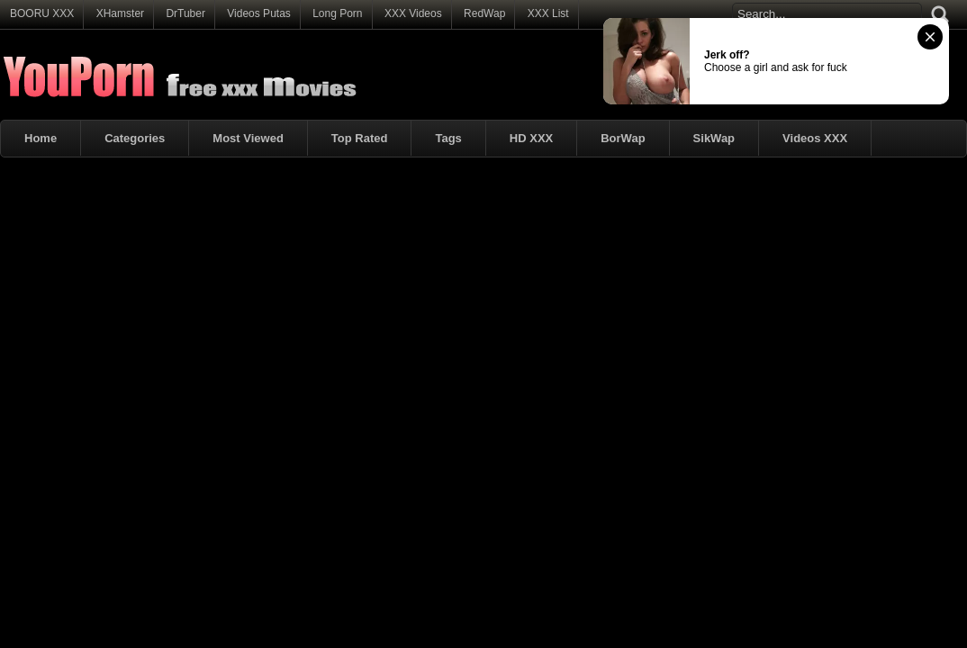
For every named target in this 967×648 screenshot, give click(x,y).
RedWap (484, 13)
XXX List (548, 13)
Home (40, 138)
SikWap (714, 138)
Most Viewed (248, 138)
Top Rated (359, 138)
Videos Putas (259, 13)
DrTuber (185, 13)
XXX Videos (413, 13)
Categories (134, 138)
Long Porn (337, 13)
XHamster (120, 13)
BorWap (623, 138)
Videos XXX (814, 138)
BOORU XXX (42, 13)
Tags (448, 138)
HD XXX (531, 138)
